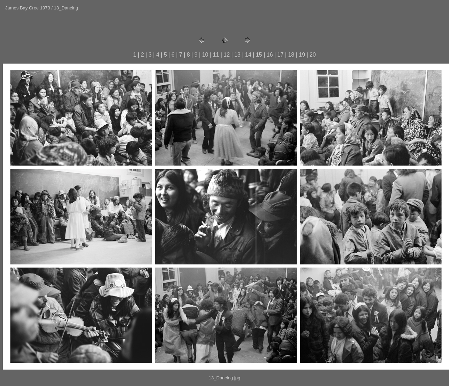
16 (270, 55)
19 (302, 55)
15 (259, 55)
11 (216, 55)
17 (280, 55)
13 (237, 55)
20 (313, 55)
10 (205, 55)
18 (291, 55)
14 (248, 55)
